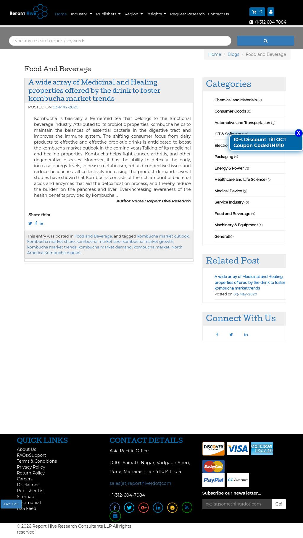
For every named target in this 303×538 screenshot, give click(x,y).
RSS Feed (26, 508)
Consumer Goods (230, 111)
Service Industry (229, 202)
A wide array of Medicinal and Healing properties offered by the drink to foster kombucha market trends (94, 90)
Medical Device (228, 191)
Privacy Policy (31, 467)
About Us (26, 449)
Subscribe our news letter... (231, 493)
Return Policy (31, 473)
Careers (25, 479)
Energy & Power (229, 168)
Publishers (108, 14)
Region (134, 14)
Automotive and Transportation (242, 123)
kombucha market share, (51, 241)
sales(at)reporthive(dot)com (140, 483)
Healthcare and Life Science (240, 179)
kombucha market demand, (105, 247)
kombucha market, (152, 247)
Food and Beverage (232, 214)
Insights (156, 14)
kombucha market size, (99, 241)
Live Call (11, 504)
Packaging (224, 157)
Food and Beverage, (94, 236)
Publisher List (31, 490)
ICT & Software (228, 134)
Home (61, 14)
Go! (278, 504)
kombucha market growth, (148, 241)
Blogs (233, 54)
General (222, 236)
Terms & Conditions (37, 461)
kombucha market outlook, (163, 236)
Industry (81, 14)
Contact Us (218, 14)
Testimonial (29, 502)
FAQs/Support (31, 455)
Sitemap (25, 496)
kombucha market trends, (52, 247)
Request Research (187, 14)
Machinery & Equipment (236, 225)
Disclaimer (28, 484)
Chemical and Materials (236, 100)
